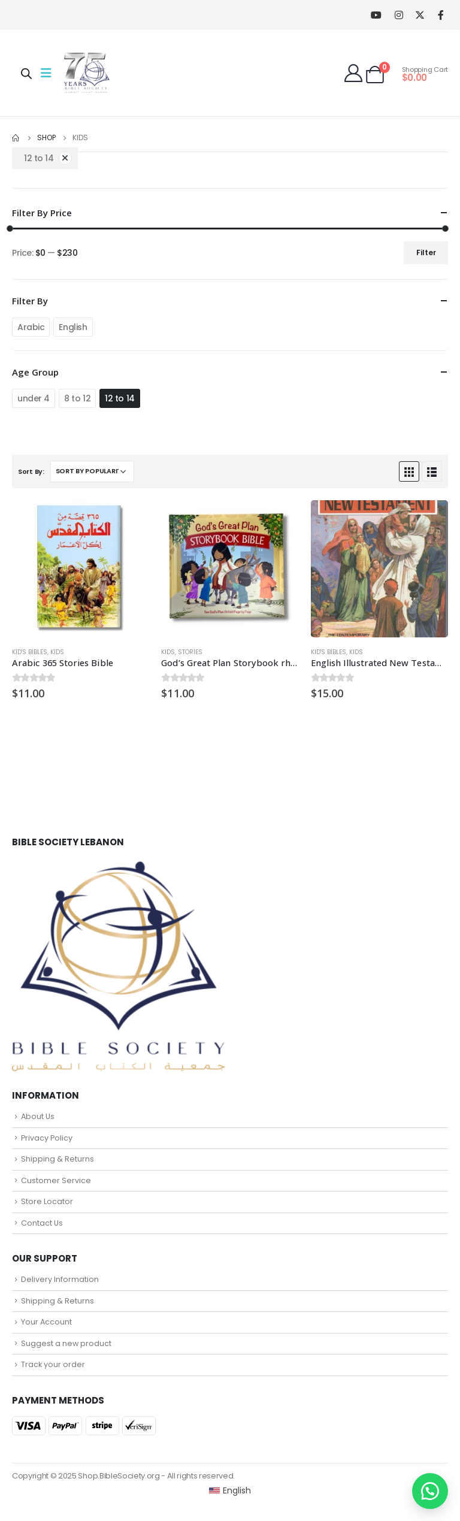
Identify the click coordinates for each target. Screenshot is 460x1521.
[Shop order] (92, 471)
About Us (38, 1116)
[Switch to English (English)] (230, 1490)
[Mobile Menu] (49, 73)
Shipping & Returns (57, 1159)
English (73, 327)
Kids (57, 652)
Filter (426, 252)
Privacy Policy (46, 1138)
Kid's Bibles (29, 652)
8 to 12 (77, 398)
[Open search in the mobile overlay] (26, 73)
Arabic (30, 327)
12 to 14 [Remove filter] (39, 158)
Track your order (53, 1364)
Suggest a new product (66, 1343)
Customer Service (56, 1180)
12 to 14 (120, 398)
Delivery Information (60, 1279)
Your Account (46, 1322)
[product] (80, 568)
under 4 (33, 398)
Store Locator (47, 1201)
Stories (190, 652)
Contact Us (42, 1223)
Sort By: (31, 471)
